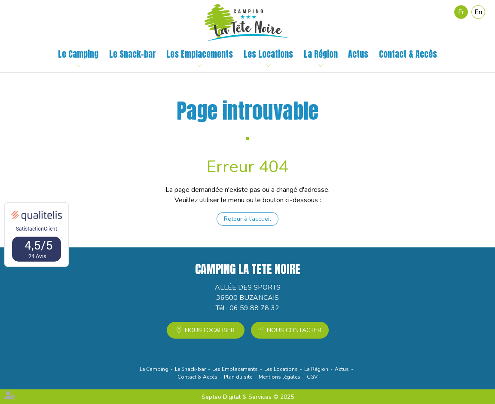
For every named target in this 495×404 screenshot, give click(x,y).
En (478, 12)
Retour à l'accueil (247, 219)
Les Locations (268, 54)
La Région (321, 54)
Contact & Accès (408, 54)
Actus (358, 54)
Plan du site (238, 376)
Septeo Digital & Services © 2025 (248, 397)
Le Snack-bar (132, 54)
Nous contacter (294, 330)
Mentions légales (279, 376)
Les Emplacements (199, 54)
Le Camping (78, 54)
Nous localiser (210, 330)
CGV (312, 376)
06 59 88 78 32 (254, 308)
